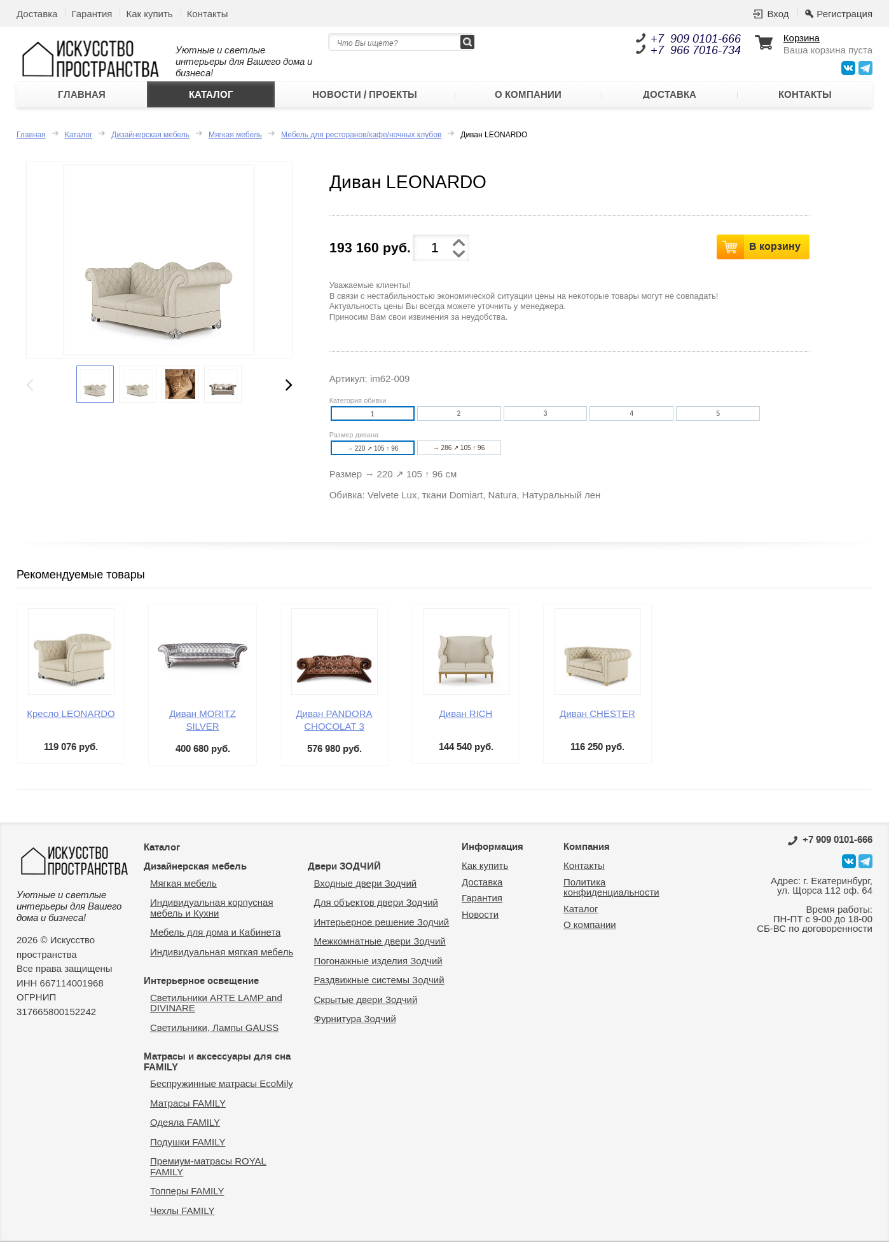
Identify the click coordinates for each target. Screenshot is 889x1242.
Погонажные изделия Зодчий (378, 960)
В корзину (775, 246)
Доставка (37, 13)
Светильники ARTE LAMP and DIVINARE (216, 1003)
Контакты (207, 13)
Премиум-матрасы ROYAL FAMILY (208, 1166)
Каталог (211, 94)
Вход (778, 13)
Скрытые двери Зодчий (366, 999)
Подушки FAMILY (187, 1141)
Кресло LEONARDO (71, 713)
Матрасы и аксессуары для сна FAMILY (217, 1062)
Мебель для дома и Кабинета (215, 932)
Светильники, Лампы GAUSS (214, 1027)
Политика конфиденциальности (611, 887)
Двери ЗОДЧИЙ (344, 866)
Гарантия (91, 13)
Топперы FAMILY (187, 1190)
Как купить (149, 13)
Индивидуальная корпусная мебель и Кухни (211, 907)
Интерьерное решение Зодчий (382, 922)
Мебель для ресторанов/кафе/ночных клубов (361, 134)
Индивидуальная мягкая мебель (221, 951)
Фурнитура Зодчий (355, 1018)
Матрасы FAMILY (188, 1103)
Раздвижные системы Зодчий (379, 979)
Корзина (801, 38)
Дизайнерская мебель (150, 134)
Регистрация (844, 13)
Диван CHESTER (597, 713)
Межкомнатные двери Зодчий (380, 941)
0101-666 (830, 839)
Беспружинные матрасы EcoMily (221, 1083)
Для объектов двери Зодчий (376, 902)
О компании (528, 94)
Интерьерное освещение (201, 980)
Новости (480, 914)
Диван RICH (466, 713)
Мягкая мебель (235, 134)
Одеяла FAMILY (185, 1122)
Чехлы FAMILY (182, 1210)
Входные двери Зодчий (365, 883)
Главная (82, 94)
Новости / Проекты (364, 94)
